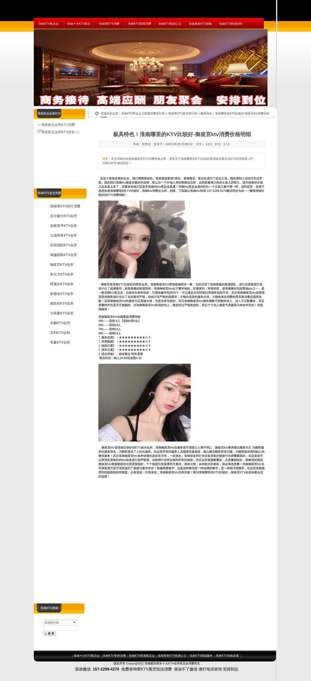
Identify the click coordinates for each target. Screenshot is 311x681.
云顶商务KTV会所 (63, 235)
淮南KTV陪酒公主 (169, 24)
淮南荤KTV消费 (109, 24)
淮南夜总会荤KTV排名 (58, 132)
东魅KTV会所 (60, 323)
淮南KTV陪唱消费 (139, 24)
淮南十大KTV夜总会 (87, 655)
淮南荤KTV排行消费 (65, 206)
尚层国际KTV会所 (63, 245)
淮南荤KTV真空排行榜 (182, 113)
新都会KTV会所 (62, 294)
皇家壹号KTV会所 (63, 226)
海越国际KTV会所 (63, 255)
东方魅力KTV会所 (63, 216)
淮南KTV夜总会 (48, 24)
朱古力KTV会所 (62, 274)
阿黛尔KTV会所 (62, 284)
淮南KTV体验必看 (227, 655)
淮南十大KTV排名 (78, 24)
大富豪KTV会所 (62, 313)
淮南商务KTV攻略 (200, 24)
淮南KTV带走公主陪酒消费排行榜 (143, 113)
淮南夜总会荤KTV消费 (58, 125)
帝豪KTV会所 (60, 342)
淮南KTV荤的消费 (114, 655)
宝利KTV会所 (60, 333)
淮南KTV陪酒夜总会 (142, 655)
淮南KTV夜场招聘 (230, 24)
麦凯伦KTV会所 (62, 303)
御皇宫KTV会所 (62, 264)
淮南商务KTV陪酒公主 (172, 655)
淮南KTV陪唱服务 (201, 655)
